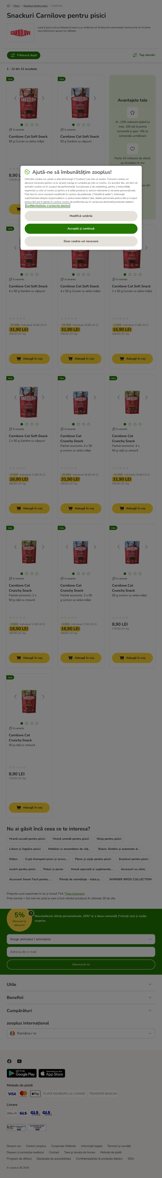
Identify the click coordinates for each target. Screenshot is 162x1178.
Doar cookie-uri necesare (81, 241)
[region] (81, 208)
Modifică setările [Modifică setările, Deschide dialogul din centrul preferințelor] (81, 216)
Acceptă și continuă (81, 229)
